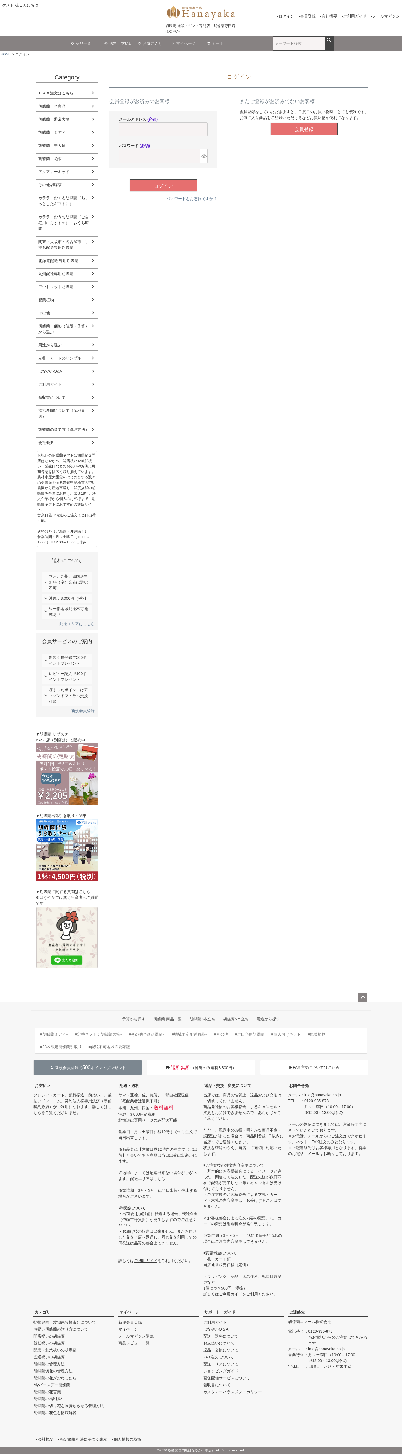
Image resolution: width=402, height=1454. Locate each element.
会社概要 (329, 16)
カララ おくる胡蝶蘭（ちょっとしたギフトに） (63, 201)
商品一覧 (81, 43)
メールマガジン (386, 16)
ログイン (286, 16)
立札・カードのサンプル (59, 358)
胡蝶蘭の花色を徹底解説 (55, 1413)
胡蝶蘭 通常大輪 (54, 119)
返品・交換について (220, 1350)
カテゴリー (44, 1312)
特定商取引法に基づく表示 (83, 1439)
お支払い (42, 1085)
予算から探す (133, 1019)
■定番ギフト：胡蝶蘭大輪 (98, 1034)
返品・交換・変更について (227, 1085)
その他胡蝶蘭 (50, 185)
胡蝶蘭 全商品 (52, 106)
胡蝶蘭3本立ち (202, 1019)
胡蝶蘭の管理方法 (49, 1364)
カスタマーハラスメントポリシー (232, 1392)
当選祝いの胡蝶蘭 (49, 1357)
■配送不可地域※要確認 (109, 1047)
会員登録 (308, 16)
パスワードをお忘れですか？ (191, 198)
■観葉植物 (317, 1034)
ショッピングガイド (220, 1371)
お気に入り (150, 43)
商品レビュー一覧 (134, 1343)
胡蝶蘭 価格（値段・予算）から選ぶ (63, 329)
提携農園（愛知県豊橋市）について (65, 1322)
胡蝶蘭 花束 (50, 158)
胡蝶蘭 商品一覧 (167, 1019)
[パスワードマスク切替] (203, 156)
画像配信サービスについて (226, 1378)
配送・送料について (220, 1336)
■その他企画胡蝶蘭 (147, 1034)
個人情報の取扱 (127, 1439)
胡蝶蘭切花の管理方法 (53, 1371)
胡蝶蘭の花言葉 (47, 1392)
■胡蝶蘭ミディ (54, 1034)
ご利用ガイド (355, 16)
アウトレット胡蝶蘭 (55, 287)
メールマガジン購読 (136, 1336)
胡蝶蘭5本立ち (236, 1019)
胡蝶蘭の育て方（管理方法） (63, 429)
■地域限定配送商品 (189, 1034)
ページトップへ (362, 997)
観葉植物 (46, 300)
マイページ (183, 43)
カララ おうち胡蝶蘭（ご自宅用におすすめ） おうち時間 (63, 223)
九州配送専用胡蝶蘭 (55, 273)
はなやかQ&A (50, 371)
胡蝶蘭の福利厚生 (49, 1399)
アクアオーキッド (54, 171)
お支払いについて (218, 1343)
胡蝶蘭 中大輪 (52, 145)
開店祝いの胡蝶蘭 (49, 1336)
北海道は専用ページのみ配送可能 (147, 1120)
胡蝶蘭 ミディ (52, 132)
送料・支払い (118, 43)
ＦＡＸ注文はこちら (55, 93)
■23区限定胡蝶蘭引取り (61, 1047)
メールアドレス (138, 119)
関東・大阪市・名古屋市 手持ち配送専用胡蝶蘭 (63, 244)
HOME (6, 54)
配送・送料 (129, 1085)
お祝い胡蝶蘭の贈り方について (61, 1329)
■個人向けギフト (286, 1034)
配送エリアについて (220, 1364)
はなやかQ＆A (215, 1329)
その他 (44, 313)
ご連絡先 (297, 1312)
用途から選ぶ (50, 345)
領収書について (52, 397)
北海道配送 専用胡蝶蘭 (58, 260)
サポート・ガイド (220, 1312)
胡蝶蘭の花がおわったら (55, 1378)
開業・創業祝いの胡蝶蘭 (55, 1350)
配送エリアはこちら (77, 624)
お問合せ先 (299, 1085)
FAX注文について (218, 1357)
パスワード (134, 146)
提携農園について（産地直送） (61, 413)
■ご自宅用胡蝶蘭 (249, 1034)
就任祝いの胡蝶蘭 (49, 1343)
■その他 (221, 1034)
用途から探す (268, 1019)
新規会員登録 (83, 710)
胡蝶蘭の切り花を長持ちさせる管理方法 (69, 1406)
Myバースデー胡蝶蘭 (52, 1385)
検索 (329, 40)
